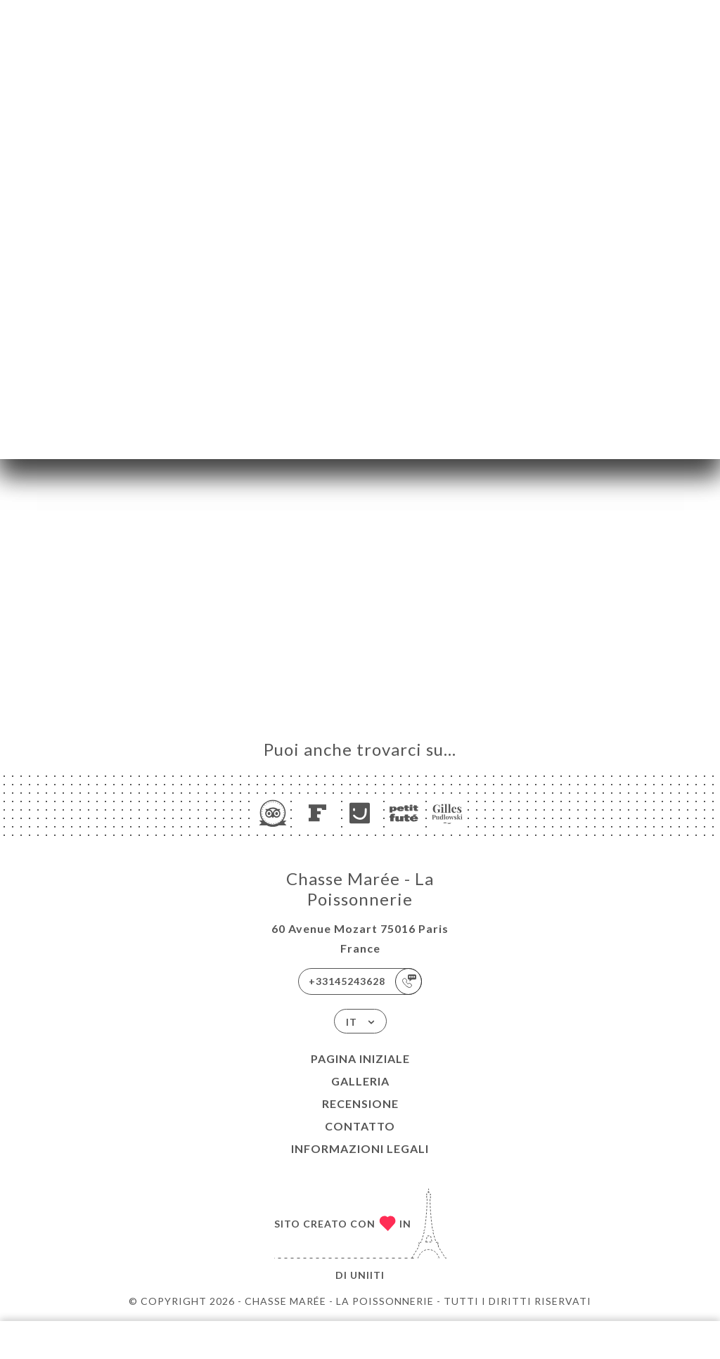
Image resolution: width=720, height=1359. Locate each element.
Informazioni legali (360, 1148)
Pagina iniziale (360, 1058)
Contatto (360, 1126)
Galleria (360, 1081)
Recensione (360, 1103)
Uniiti (367, 1275)
